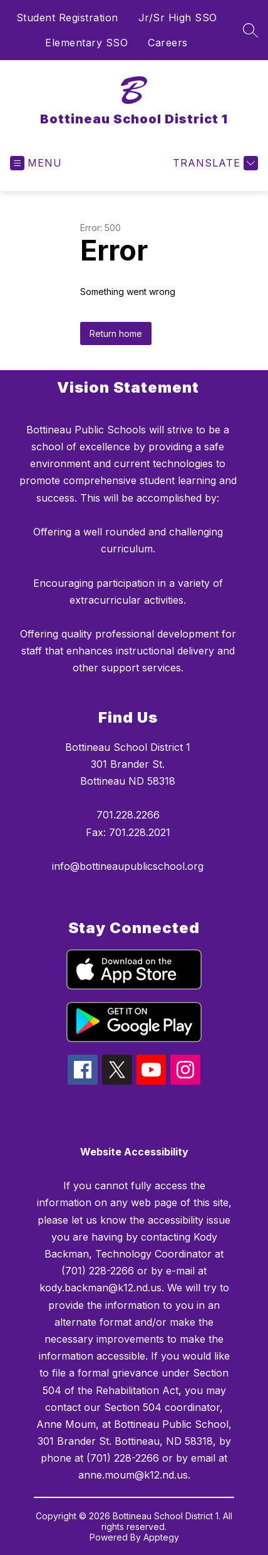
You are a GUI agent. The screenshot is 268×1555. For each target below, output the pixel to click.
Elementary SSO (86, 42)
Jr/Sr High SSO (177, 17)
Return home (116, 333)
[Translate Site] (214, 163)
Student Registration (67, 17)
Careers (168, 42)
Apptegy (161, 1537)
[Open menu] (36, 163)
